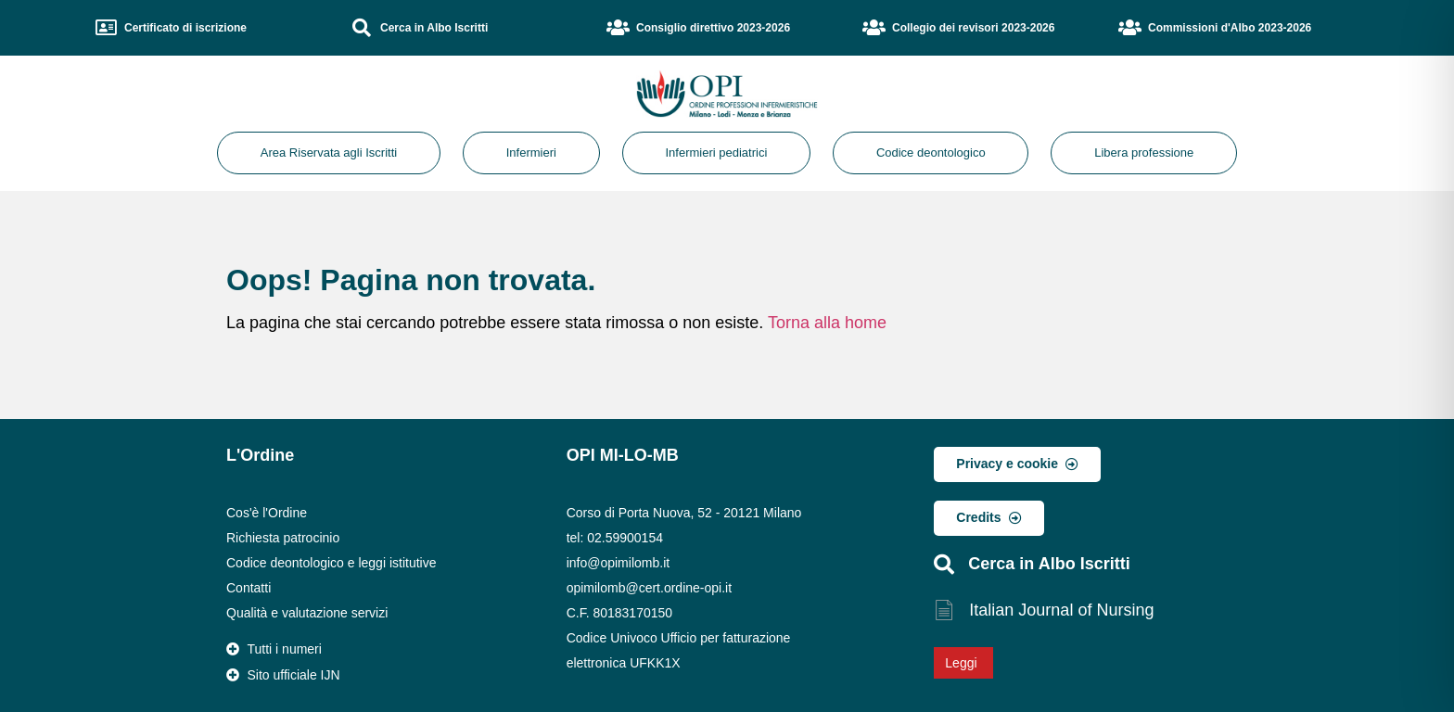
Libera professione (1143, 152)
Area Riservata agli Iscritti (329, 152)
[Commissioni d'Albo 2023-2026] (1129, 28)
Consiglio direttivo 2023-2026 (713, 27)
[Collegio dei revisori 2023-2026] (873, 28)
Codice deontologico (931, 152)
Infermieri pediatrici (716, 152)
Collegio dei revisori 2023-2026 (973, 27)
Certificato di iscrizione (185, 27)
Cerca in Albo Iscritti (434, 27)
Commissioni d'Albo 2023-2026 (1229, 27)
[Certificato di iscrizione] (105, 28)
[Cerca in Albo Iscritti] (361, 28)
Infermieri (531, 152)
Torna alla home (827, 322)
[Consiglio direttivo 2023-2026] (617, 28)
